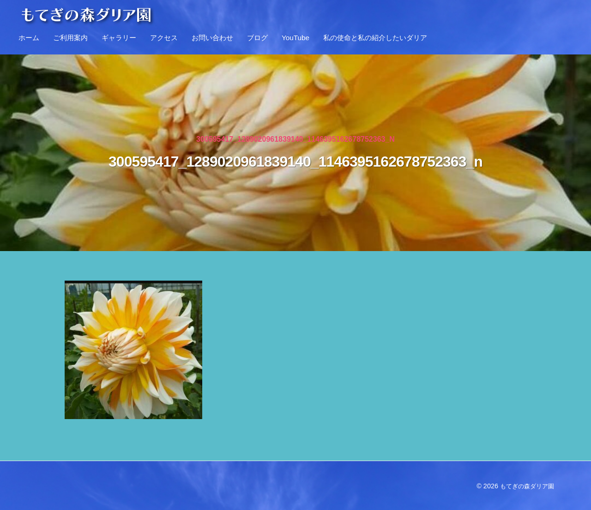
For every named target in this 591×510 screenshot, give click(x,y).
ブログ (257, 38)
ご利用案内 (70, 38)
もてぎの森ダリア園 (525, 486)
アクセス (164, 38)
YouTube (295, 38)
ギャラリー (119, 38)
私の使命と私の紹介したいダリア (375, 38)
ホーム (28, 38)
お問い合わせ (212, 38)
